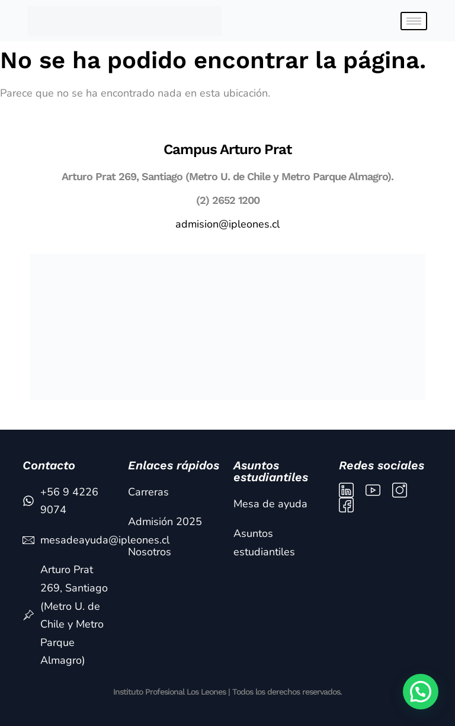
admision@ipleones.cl (227, 224)
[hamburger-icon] (413, 21)
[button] (420, 691)
